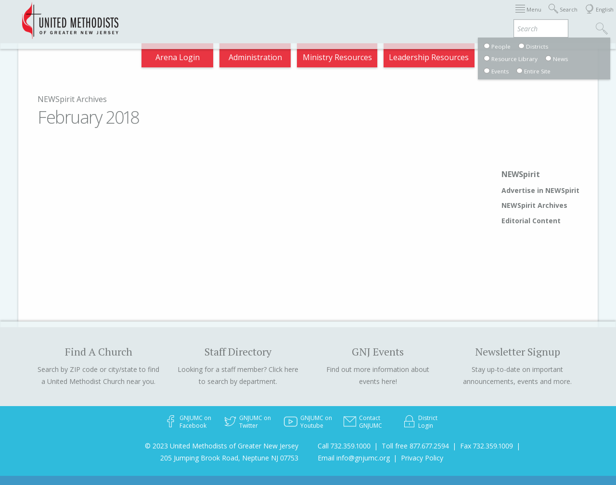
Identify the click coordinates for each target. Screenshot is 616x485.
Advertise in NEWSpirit (540, 190)
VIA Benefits (477, 16)
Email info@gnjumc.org (354, 457)
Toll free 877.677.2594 (415, 445)
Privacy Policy (422, 457)
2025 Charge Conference (240, 16)
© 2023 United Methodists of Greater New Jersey (221, 445)
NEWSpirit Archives (72, 99)
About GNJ (318, 16)
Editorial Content (531, 220)
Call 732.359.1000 (344, 445)
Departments (418, 16)
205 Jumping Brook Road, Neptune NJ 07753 (229, 457)
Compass (529, 16)
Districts (365, 16)
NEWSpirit (520, 174)
